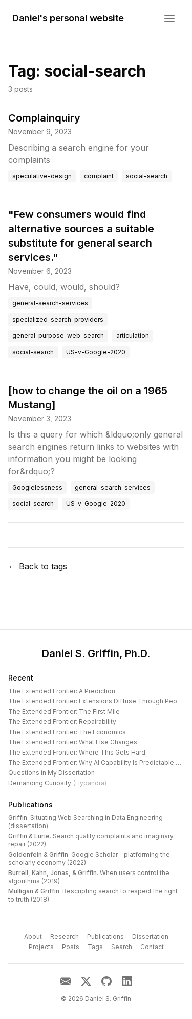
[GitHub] (106, 981)
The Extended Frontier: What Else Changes (72, 742)
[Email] (65, 981)
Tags (95, 947)
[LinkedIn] (127, 981)
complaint (99, 176)
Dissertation (150, 936)
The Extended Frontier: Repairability (62, 721)
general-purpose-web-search (58, 335)
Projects (41, 947)
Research (64, 936)
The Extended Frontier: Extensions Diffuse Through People (97, 701)
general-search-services (50, 303)
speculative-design (42, 176)
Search (121, 947)
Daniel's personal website (68, 18)
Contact (152, 947)
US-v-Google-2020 (95, 352)
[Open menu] (169, 18)
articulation (132, 335)
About (33, 936)
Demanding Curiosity (57, 783)
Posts (70, 947)
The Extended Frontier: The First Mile (64, 711)
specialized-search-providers (57, 319)
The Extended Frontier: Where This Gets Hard (76, 752)
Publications (30, 804)
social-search (146, 176)
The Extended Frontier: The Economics (67, 732)
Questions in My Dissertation (51, 773)
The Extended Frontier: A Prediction (61, 691)
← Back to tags (37, 566)
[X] (86, 981)
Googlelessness (37, 487)
